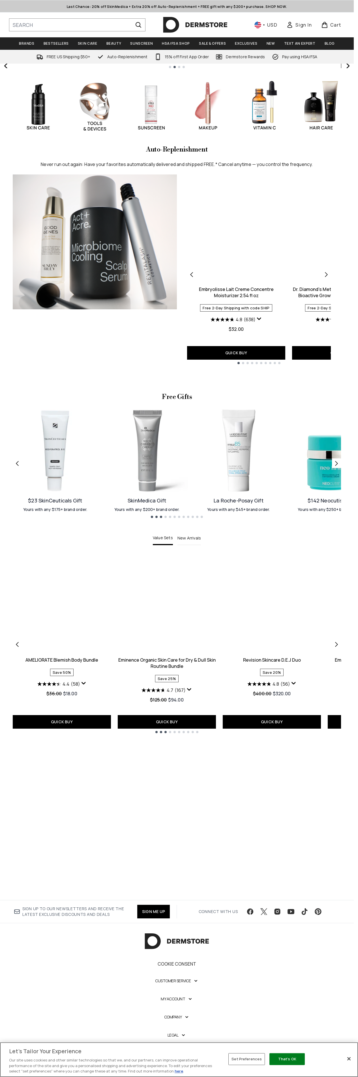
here (179, 1071)
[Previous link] (17, 637)
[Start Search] (138, 25)
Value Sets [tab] (163, 711)
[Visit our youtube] (291, 927)
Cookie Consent (177, 980)
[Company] (177, 1033)
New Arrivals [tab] (189, 712)
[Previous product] (191, 403)
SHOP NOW (265, 165)
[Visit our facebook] (250, 927)
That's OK (287, 1058)
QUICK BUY (236, 481)
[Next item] (336, 818)
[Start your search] (77, 25)
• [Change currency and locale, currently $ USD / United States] (265, 24)
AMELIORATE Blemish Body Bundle (61, 834)
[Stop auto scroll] (347, 70)
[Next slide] (347, 130)
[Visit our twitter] (264, 927)
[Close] (349, 1059)
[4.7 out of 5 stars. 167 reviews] (164, 864)
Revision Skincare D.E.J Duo (272, 834)
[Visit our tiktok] (304, 927)
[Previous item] (17, 818)
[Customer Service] (177, 997)
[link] (299, 25)
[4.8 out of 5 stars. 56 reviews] (268, 857)
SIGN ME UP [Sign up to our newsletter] (153, 927)
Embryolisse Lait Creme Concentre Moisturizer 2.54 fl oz (236, 421)
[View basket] (331, 25)
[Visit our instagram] (277, 927)
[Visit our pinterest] (318, 927)
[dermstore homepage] (195, 25)
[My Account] (177, 1015)
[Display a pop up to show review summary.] (259, 448)
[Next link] (336, 637)
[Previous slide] (6, 130)
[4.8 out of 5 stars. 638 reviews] (233, 448)
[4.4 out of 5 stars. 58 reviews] (58, 857)
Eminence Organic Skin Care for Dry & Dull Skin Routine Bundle (167, 837)
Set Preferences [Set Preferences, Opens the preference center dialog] (246, 1058)
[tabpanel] (177, 818)
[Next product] (326, 403)
